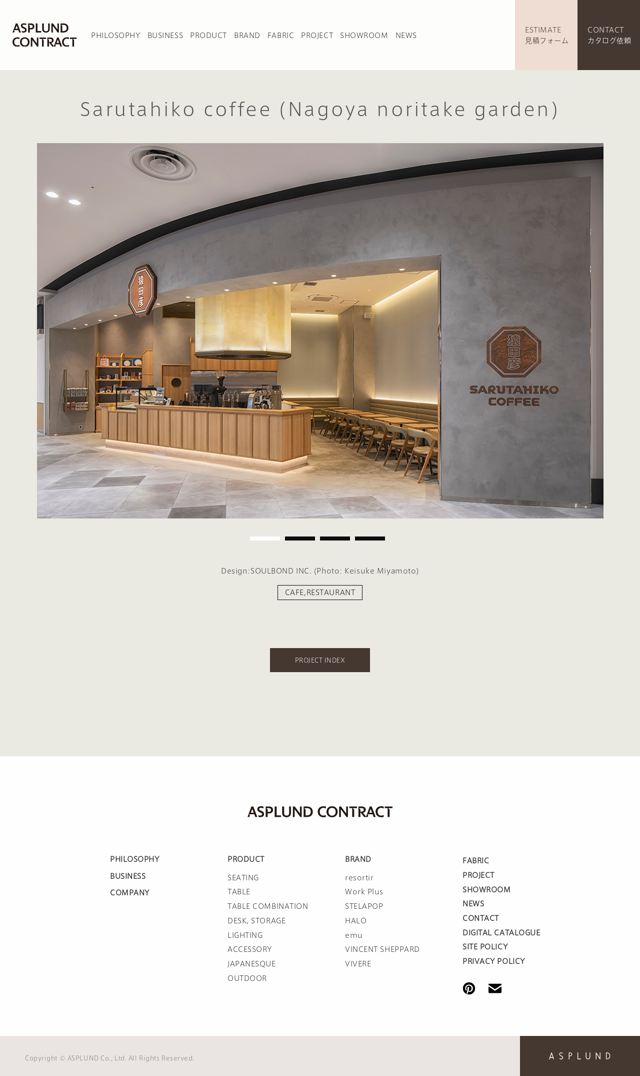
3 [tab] (335, 538)
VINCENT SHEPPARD (382, 949)
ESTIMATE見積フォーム (546, 35)
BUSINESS (165, 35)
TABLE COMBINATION (268, 906)
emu (354, 935)
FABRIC (281, 35)
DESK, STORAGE (257, 920)
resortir (359, 877)
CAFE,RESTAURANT (320, 592)
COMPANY (130, 892)
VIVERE (358, 963)
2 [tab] (300, 538)
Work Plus (364, 891)
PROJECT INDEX (319, 660)
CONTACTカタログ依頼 (609, 35)
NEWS (406, 35)
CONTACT (480, 918)
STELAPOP (364, 906)
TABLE (239, 891)
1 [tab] (265, 538)
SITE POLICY (485, 946)
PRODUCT (208, 35)
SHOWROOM (364, 35)
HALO (355, 920)
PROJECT (317, 35)
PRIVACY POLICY (493, 961)
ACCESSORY (250, 949)
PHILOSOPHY (115, 35)
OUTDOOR (247, 978)
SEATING (243, 877)
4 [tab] (370, 538)
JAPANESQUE (252, 963)
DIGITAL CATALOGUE (501, 932)
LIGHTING (245, 935)
